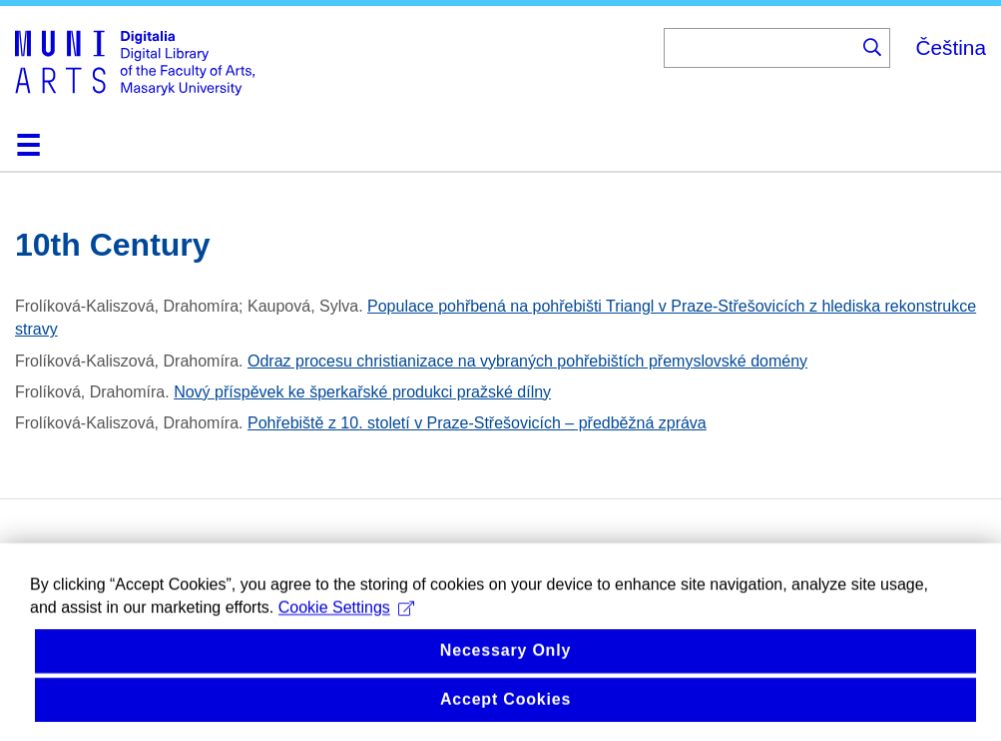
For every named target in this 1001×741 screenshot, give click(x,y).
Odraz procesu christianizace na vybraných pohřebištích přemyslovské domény (527, 361)
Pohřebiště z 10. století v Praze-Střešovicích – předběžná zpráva (477, 422)
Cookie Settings (346, 625)
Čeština (950, 47)
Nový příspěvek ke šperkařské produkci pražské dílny (362, 391)
